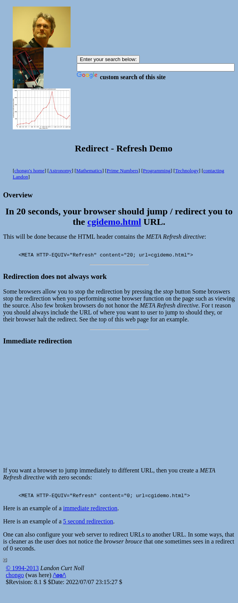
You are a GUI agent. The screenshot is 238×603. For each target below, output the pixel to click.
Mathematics (89, 170)
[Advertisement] (119, 409)
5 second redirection (88, 526)
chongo (15, 579)
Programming (156, 170)
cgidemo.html (114, 222)
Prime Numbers (122, 170)
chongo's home (29, 170)
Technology (187, 170)
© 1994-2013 (22, 572)
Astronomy (60, 170)
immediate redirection (90, 513)
